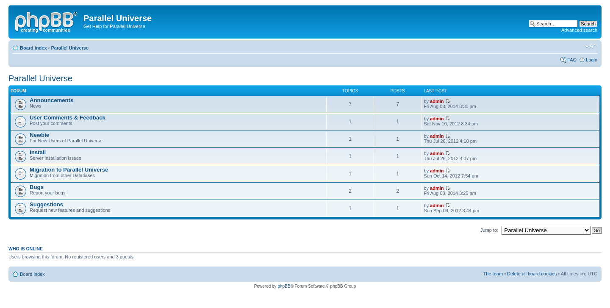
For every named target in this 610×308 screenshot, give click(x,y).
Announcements (51, 100)
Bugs (37, 187)
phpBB (283, 286)
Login (591, 59)
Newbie (39, 135)
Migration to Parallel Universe (69, 169)
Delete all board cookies (532, 273)
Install (38, 152)
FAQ (572, 59)
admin (437, 101)
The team (493, 273)
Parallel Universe (70, 47)
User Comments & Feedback (67, 117)
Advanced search (579, 30)
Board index (33, 47)
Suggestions (46, 204)
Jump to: (489, 230)
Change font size (591, 46)
